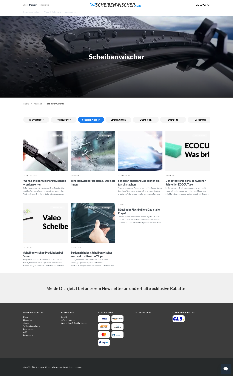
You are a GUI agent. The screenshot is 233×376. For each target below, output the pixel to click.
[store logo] (116, 5)
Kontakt (64, 317)
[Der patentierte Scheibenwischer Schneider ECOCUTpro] (187, 151)
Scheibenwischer (57, 136)
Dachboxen (146, 119)
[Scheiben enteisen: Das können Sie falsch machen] (140, 151)
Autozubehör (64, 119)
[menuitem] (32, 12)
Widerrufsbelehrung (31, 326)
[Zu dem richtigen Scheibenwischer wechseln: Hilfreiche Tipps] (93, 223)
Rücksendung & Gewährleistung (73, 323)
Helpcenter (44, 4)
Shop (25, 4)
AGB (25, 332)
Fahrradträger (36, 119)
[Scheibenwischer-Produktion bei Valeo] (45, 223)
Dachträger (200, 119)
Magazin (34, 4)
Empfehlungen (118, 119)
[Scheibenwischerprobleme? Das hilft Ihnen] (93, 151)
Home (26, 103)
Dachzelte (173, 119)
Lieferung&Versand (69, 320)
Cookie (26, 323)
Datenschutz (28, 329)
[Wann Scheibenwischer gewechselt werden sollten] (45, 151)
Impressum (28, 335)
